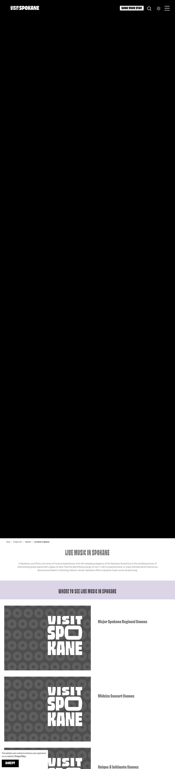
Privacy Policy (20, 756)
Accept (10, 763)
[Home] (24, 8)
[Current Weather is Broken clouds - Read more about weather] (156, 8)
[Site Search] (149, 8)
